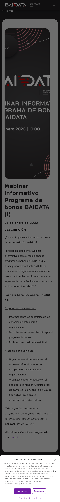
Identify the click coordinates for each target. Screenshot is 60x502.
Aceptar (22, 491)
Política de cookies (30, 498)
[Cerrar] (55, 460)
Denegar (39, 491)
